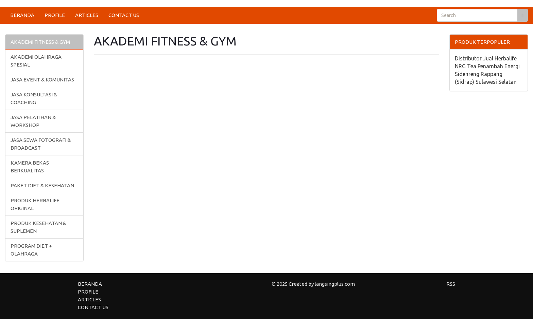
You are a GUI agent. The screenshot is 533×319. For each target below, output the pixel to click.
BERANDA (22, 15)
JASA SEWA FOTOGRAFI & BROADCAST (41, 144)
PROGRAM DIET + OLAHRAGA (31, 250)
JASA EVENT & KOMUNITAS (42, 79)
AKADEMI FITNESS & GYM (40, 42)
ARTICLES (86, 15)
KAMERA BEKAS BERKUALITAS (30, 166)
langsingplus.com (335, 284)
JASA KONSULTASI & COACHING (34, 98)
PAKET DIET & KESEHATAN (42, 185)
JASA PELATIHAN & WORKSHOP (33, 121)
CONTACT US (123, 15)
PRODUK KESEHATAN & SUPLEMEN (38, 227)
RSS (450, 284)
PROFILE (55, 15)
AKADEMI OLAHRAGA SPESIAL (36, 61)
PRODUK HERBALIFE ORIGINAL (35, 204)
